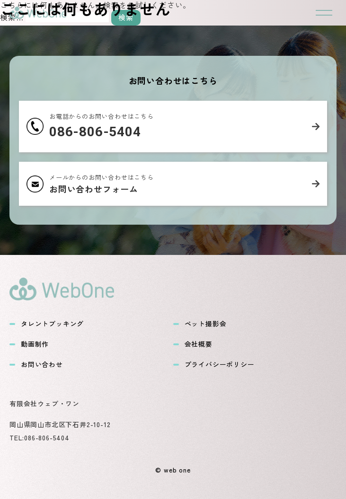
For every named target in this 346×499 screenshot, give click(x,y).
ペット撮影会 (200, 323)
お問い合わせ (36, 364)
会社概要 (193, 344)
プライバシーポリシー (214, 364)
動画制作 (29, 344)
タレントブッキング (46, 323)
